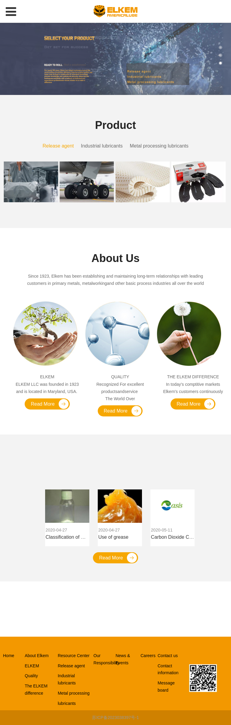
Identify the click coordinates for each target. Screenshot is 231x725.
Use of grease (113, 537)
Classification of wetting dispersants (84, 537)
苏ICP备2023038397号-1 (115, 717)
